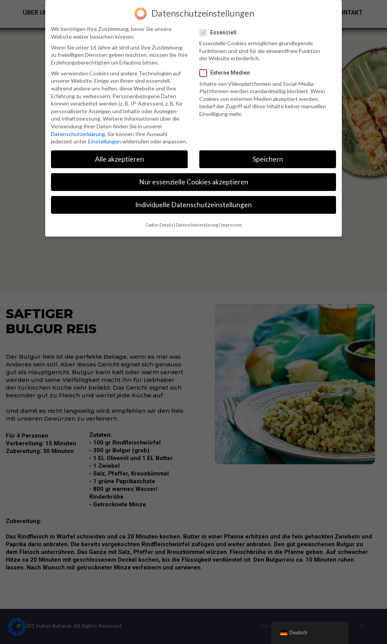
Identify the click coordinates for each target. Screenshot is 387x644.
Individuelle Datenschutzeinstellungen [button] (193, 205)
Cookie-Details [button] (159, 225)
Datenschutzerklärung (78, 134)
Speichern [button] (268, 159)
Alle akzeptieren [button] (119, 159)
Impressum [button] (231, 225)
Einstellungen (104, 141)
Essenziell (221, 32)
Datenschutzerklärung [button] (197, 225)
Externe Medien (227, 73)
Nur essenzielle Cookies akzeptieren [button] (193, 182)
